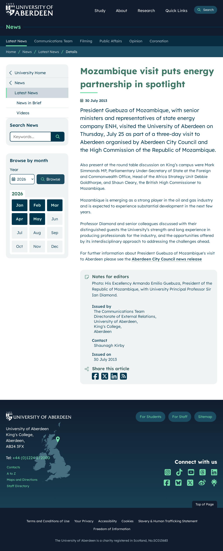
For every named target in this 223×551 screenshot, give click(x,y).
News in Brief (29, 102)
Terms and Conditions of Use (48, 521)
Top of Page (205, 504)
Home (11, 52)
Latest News (48, 52)
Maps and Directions (22, 480)
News (13, 26)
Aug (39, 232)
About (124, 10)
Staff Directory (18, 486)
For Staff (179, 416)
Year (14, 169)
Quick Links (179, 10)
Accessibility (107, 521)
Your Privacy (83, 521)
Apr (19, 218)
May (37, 218)
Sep (57, 232)
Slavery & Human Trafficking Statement (167, 521)
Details (71, 52)
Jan (19, 205)
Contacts (13, 467)
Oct (21, 246)
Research (149, 10)
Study (102, 10)
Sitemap (205, 416)
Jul (22, 232)
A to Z (11, 474)
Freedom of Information (111, 528)
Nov (39, 246)
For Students (150, 416)
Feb (37, 205)
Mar (55, 205)
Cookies (127, 521)
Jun (57, 218)
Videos (23, 112)
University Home (30, 72)
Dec (57, 246)
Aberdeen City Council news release (167, 259)
